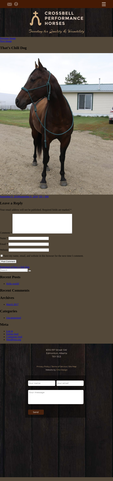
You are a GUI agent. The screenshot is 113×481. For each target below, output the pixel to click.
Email (4, 247)
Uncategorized (13, 321)
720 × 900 (43, 196)
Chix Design (61, 373)
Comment (6, 236)
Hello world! (12, 287)
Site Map (72, 370)
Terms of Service (59, 370)
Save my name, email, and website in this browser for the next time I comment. (43, 259)
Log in (9, 335)
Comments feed (14, 340)
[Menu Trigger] (103, 4)
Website (4, 253)
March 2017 (12, 308)
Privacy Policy (43, 370)
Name (4, 242)
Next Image (6, 41)
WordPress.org (13, 343)
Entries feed (12, 337)
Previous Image (8, 38)
